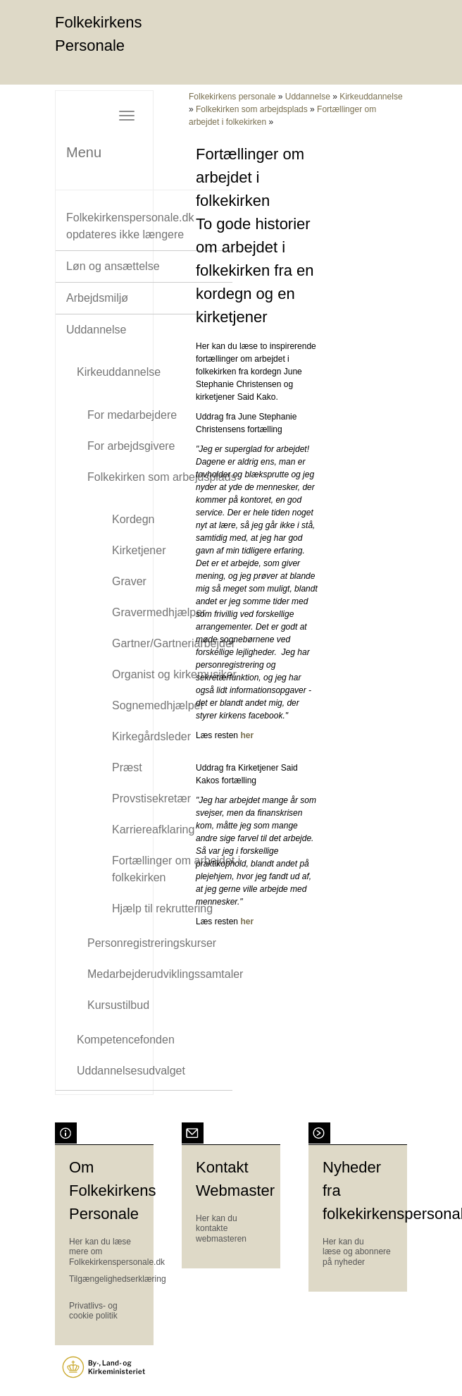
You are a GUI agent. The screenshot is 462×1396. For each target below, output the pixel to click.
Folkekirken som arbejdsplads (162, 477)
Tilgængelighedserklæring (117, 1279)
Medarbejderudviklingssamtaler (165, 974)
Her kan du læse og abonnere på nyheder (357, 1252)
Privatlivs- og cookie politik (93, 1311)
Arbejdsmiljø (97, 298)
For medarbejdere (132, 415)
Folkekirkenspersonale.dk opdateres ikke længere (130, 226)
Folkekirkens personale (232, 97)
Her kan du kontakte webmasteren (221, 1228)
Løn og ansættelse (113, 266)
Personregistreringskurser (151, 943)
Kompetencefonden (126, 1040)
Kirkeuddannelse (119, 372)
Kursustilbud (118, 1005)
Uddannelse (96, 330)
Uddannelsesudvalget (131, 1071)
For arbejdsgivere (131, 446)
